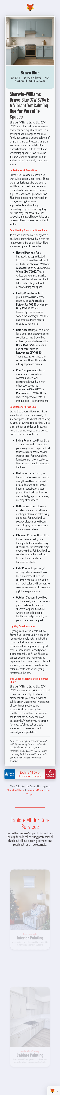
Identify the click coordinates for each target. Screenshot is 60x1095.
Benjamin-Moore (35, 790)
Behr (48, 790)
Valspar (30, 794)
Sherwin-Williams (15, 790)
